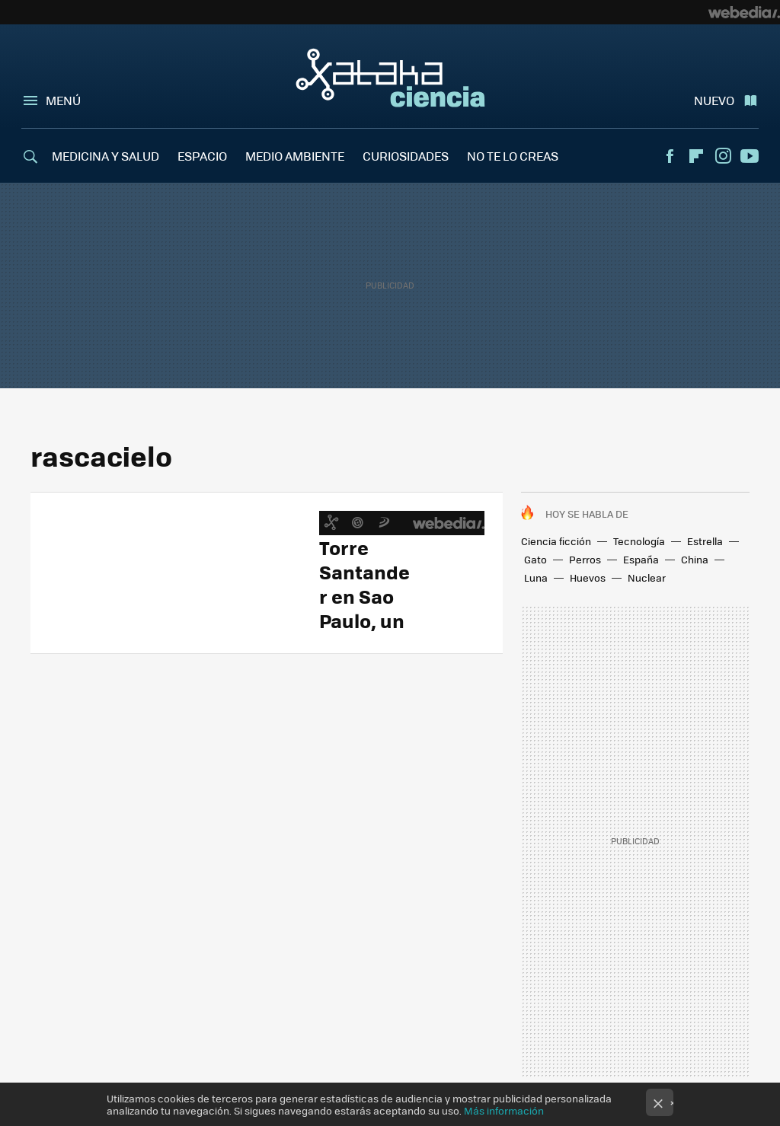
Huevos (588, 577)
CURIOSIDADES (406, 155)
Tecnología (639, 541)
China (694, 559)
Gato (535, 559)
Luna (536, 577)
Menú (63, 100)
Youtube (749, 156)
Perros (585, 559)
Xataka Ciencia (390, 78)
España (641, 559)
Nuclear (647, 577)
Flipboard (696, 156)
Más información (504, 1110)
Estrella (705, 541)
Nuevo (714, 100)
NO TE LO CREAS (512, 155)
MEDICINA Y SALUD (105, 155)
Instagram (723, 156)
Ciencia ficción (556, 541)
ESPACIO (202, 155)
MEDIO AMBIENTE (294, 155)
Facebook (669, 156)
